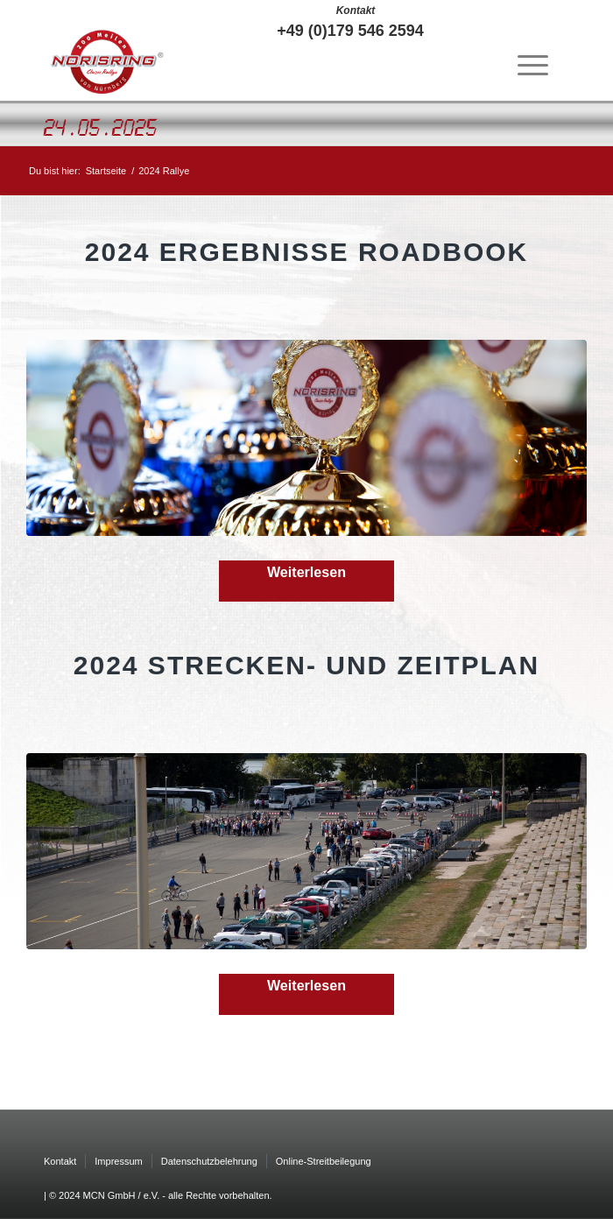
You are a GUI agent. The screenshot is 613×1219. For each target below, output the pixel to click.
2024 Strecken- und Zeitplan (306, 665)
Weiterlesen (306, 572)
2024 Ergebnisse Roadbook (306, 251)
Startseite (106, 171)
